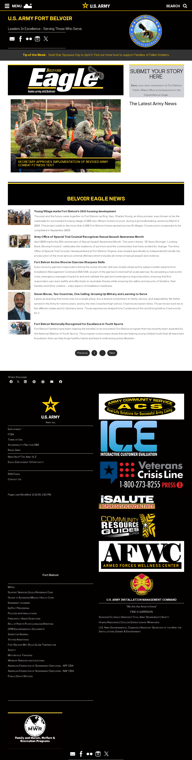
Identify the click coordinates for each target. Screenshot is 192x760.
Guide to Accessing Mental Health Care (31, 597)
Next (112, 353)
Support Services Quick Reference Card (30, 592)
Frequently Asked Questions (24, 618)
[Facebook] (11, 382)
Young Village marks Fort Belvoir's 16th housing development (75, 211)
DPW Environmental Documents (26, 629)
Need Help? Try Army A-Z (22, 456)
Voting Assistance (18, 639)
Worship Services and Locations (26, 660)
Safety (12, 650)
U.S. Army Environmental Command (119, 627)
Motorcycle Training (20, 655)
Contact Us (14, 479)
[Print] (43, 382)
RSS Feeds (14, 474)
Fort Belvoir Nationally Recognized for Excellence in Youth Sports (78, 324)
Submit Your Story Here (156, 74)
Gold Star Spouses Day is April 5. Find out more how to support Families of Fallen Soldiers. (96, 55)
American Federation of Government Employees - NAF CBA (41, 671)
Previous (82, 353)
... (102, 353)
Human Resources (109, 622)
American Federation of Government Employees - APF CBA (41, 665)
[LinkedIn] (25, 382)
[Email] (52, 382)
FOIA (11, 434)
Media (11, 587)
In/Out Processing (18, 608)
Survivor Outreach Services (115, 617)
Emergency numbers (19, 602)
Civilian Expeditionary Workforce (139, 622)
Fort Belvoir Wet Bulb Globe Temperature (32, 644)
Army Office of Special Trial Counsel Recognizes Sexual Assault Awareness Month (89, 236)
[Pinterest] (34, 382)
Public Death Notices (20, 676)
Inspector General (18, 634)
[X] (18, 382)
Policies (13, 613)
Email (134, 85)
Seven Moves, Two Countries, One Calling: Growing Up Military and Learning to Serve (90, 294)
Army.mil (51, 422)
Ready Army (14, 450)
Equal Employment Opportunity (26, 462)
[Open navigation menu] (12, 6)
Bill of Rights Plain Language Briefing (30, 623)
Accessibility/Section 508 (23, 444)
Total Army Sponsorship (146, 617)
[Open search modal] (177, 6)
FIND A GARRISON (141, 611)
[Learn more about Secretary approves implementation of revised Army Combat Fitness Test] (66, 135)
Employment (14, 429)
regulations (30, 613)
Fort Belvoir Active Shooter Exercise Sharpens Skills (69, 262)
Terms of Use (15, 439)
